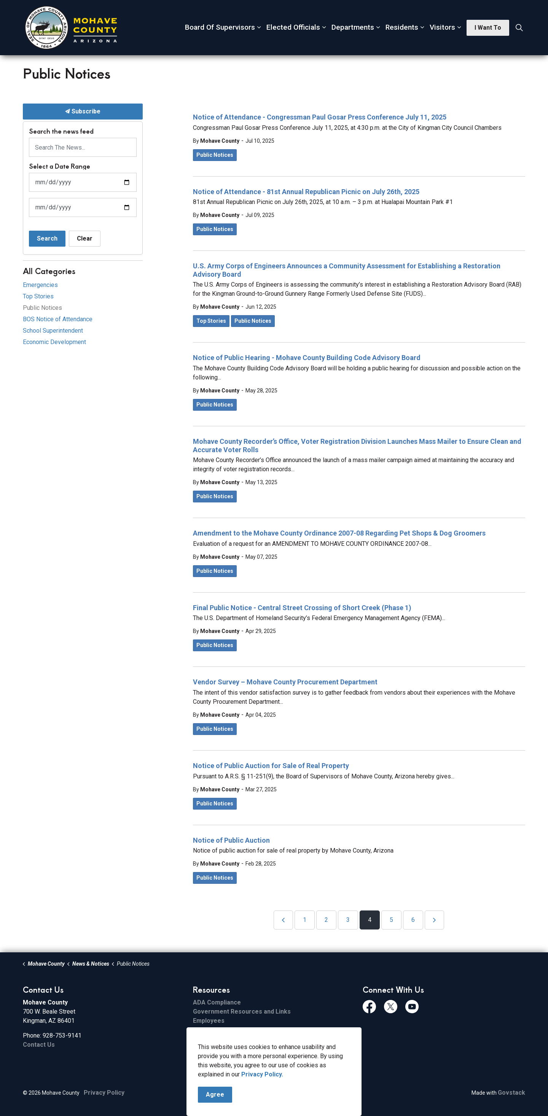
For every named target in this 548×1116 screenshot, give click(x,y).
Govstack (511, 1092)
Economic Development (54, 342)
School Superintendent (53, 330)
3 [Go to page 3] (348, 919)
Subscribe (82, 111)
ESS (198, 1048)
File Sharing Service (222, 1029)
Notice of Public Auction (231, 840)
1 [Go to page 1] (304, 919)
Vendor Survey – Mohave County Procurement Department (285, 682)
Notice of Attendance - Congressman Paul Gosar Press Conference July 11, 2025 (319, 117)
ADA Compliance (217, 1002)
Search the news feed (61, 131)
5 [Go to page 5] (391, 919)
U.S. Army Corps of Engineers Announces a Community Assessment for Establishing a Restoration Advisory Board (346, 270)
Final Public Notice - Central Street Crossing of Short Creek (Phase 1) (302, 608)
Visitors (442, 27)
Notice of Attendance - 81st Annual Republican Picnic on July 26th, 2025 (306, 192)
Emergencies (40, 285)
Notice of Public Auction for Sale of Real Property (271, 766)
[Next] (434, 919)
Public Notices (214, 155)
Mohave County (219, 141)
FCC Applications (217, 1057)
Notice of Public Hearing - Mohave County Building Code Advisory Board (307, 358)
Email (200, 1039)
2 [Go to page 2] (326, 919)
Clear (84, 238)
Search (47, 238)
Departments (352, 27)
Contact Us (39, 1044)
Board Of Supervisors (220, 27)
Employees (209, 1020)
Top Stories (211, 321)
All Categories (49, 270)
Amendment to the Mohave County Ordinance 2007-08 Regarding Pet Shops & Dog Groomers (339, 533)
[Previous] (283, 919)
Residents (402, 27)
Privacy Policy (104, 1092)
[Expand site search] (519, 27)
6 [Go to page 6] (413, 919)
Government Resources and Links (242, 1011)
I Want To (488, 27)
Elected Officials (293, 27)
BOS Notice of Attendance (57, 319)
